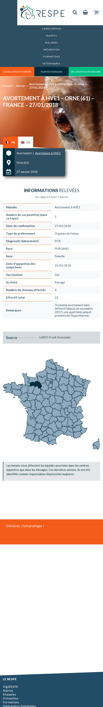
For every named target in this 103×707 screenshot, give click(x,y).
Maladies (51, 42)
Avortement (24, 153)
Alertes (51, 35)
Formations (51, 56)
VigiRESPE (10, 686)
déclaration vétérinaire (86, 71)
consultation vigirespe (17, 71)
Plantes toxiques (51, 71)
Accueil (7, 86)
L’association (51, 28)
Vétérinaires (51, 63)
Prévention (51, 49)
